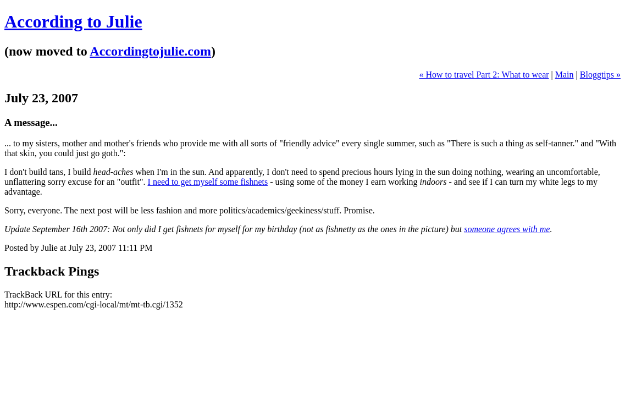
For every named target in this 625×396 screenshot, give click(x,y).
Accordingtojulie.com (150, 51)
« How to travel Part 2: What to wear (484, 74)
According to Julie (73, 21)
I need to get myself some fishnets (208, 181)
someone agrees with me (507, 229)
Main (564, 74)
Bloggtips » (600, 74)
